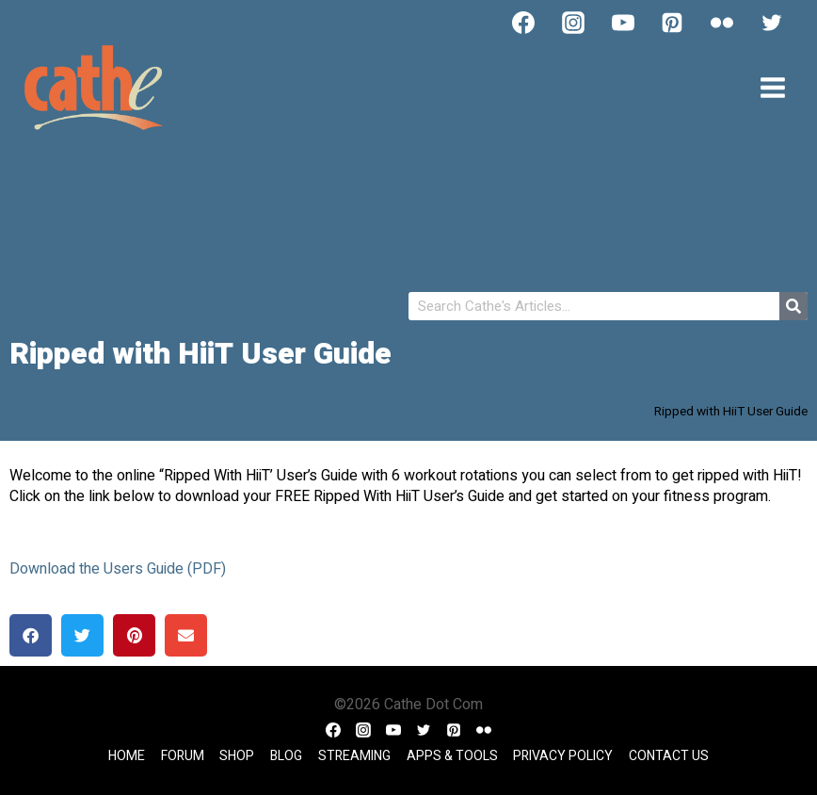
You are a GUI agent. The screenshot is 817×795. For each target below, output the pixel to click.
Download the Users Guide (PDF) (117, 569)
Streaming (354, 756)
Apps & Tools (452, 756)
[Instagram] (573, 22)
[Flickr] (722, 22)
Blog (286, 756)
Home (126, 756)
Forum (182, 756)
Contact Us (669, 756)
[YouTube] (623, 22)
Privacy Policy (563, 756)
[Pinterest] (672, 22)
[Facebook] (523, 22)
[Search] (793, 306)
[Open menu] (772, 87)
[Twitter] (771, 22)
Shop (236, 756)
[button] (30, 635)
